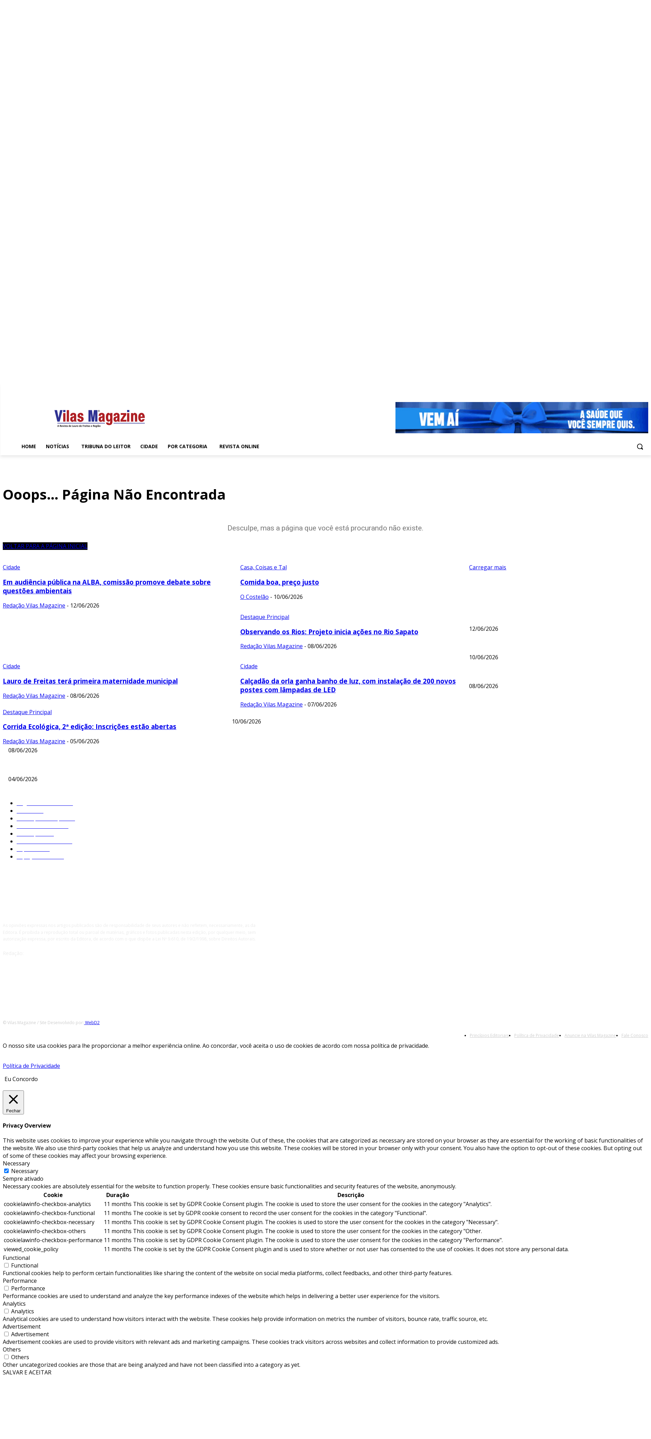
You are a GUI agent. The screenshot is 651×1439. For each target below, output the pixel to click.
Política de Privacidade (31, 1066)
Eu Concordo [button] (21, 1079)
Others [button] (12, 1349)
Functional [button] (16, 1258)
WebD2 (92, 1023)
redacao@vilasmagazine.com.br (60, 953)
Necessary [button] (16, 1163)
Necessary (24, 1171)
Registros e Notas (28, 766)
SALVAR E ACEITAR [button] (27, 1372)
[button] (640, 446)
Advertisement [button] (22, 1326)
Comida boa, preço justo (497, 645)
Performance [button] (20, 1281)
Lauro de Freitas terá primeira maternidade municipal (291, 738)
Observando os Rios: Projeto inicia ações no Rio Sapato (532, 673)
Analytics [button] (14, 1303)
